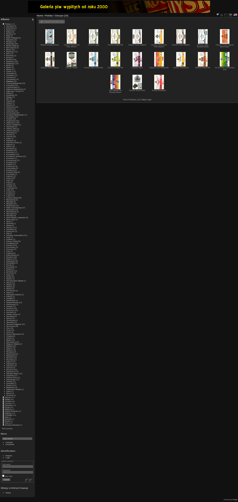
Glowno (9, 105)
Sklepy (8, 493)
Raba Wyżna (11, 255)
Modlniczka (10, 206)
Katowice (10, 140)
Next (144, 99)
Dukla (8, 93)
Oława (8, 225)
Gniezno (9, 109)
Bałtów (9, 32)
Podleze (9, 239)
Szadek (9, 306)
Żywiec (9, 385)
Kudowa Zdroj (11, 172)
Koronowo (10, 158)
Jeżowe (9, 135)
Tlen (8, 328)
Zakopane (10, 364)
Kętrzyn (9, 144)
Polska (7, 24)
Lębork (9, 184)
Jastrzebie (10, 127)
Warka (8, 340)
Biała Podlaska (12, 38)
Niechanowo (11, 212)
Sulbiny (9, 296)
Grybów (9, 119)
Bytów (8, 69)
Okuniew (9, 223)
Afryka (7, 421)
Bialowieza (10, 387)
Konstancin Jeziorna (14, 156)
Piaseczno (10, 231)
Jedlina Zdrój (11, 129)
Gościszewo (11, 113)
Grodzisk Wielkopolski (15, 115)
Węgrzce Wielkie (13, 344)
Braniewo (10, 56)
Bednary (9, 34)
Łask (8, 180)
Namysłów (10, 210)
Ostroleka (10, 229)
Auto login (7, 476)
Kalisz (8, 138)
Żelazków (10, 375)
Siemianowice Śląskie (15, 281)
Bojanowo (10, 52)
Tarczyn (9, 318)
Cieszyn (9, 81)
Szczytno (10, 312)
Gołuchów (10, 111)
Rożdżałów (10, 263)
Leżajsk (9, 186)
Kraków (9, 164)
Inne (6, 423)
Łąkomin (9, 176)
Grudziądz (10, 117)
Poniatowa (10, 243)
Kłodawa (9, 150)
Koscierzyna (11, 160)
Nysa (8, 221)
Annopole (10, 26)
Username (6, 464)
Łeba (8, 182)
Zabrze (9, 362)
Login (8, 458)
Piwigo (235, 499)
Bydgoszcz (10, 63)
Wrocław (9, 358)
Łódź (8, 190)
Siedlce (9, 279)
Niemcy (8, 397)
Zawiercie (10, 372)
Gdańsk (9, 101)
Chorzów (9, 77)
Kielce (8, 146)
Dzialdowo (10, 95)
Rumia (8, 265)
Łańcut (9, 178)
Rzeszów (10, 271)
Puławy (9, 253)
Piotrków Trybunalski (14, 235)
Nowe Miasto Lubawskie (15, 217)
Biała (8, 36)
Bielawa (9, 42)
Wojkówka (10, 356)
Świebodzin (10, 300)
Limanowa (10, 188)
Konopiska (10, 154)
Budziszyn (10, 61)
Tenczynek (10, 326)
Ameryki (8, 419)
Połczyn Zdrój (11, 241)
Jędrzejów (10, 133)
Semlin (9, 277)
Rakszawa (10, 261)
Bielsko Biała (11, 46)
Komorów (10, 152)
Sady (8, 275)
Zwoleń (9, 381)
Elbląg (8, 97)
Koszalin (9, 162)
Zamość (9, 368)
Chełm (8, 71)
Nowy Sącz (10, 219)
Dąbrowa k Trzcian (13, 91)
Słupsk (9, 289)
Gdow (8, 391)
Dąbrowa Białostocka (14, 89)
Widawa (9, 346)
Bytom (8, 67)
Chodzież (10, 75)
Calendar (9, 442)
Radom (9, 259)
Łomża (9, 192)
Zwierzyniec (11, 379)
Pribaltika (8, 415)
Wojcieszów (11, 354)
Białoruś (8, 409)
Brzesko (9, 59)
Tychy (8, 332)
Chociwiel (10, 73)
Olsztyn (9, 227)
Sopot (8, 293)
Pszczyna (10, 249)
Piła (7, 233)
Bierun (8, 393)
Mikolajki (9, 202)
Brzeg (8, 57)
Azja (6, 417)
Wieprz (9, 348)
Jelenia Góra (11, 131)
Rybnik (9, 269)
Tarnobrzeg (10, 320)
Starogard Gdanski (13, 295)
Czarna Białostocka (14, 83)
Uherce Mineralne (13, 334)
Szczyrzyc (10, 310)
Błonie (8, 50)
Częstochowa (11, 87)
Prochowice (10, 247)
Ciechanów (10, 79)
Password (6, 470)
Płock (8, 237)
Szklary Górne (12, 314)
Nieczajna (10, 214)
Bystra (8, 65)
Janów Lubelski (12, 125)
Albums (5, 19)
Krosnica (9, 395)
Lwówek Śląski (12, 198)
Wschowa (10, 360)
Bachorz (9, 30)
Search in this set (53, 21)
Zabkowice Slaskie (13, 389)
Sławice (9, 285)
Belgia (7, 399)
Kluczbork (10, 148)
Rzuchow (10, 273)
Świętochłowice (12, 302)
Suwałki (9, 298)
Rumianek (10, 267)
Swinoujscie (11, 304)
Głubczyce (10, 107)
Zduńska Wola (12, 374)
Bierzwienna (11, 48)
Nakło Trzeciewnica (14, 208)
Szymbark (10, 316)
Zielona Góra (11, 377)
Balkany (8, 413)
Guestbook (10, 444)
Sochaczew (10, 291)
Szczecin (9, 308)
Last (149, 99)
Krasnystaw (10, 168)
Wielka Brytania (11, 411)
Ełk (7, 99)
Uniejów (9, 336)
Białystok (9, 40)
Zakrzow (9, 366)
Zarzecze (10, 370)
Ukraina (8, 401)
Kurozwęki (10, 174)
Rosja (7, 407)
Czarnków (10, 85)
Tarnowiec (10, 322)
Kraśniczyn (10, 166)
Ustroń (9, 338)
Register (9, 456)
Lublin (8, 196)
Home (40, 15)
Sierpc (8, 283)
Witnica (9, 350)
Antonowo (10, 28)
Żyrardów (10, 383)
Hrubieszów (10, 121)
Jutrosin (9, 137)
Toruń (8, 330)
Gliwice (9, 103)
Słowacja (8, 405)
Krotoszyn (10, 170)
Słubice (9, 287)
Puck (8, 251)
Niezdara (9, 216)
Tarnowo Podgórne (13, 324)
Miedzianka (10, 200)
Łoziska (9, 194)
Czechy (8, 403)
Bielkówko (10, 44)
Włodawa (10, 352)
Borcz (8, 54)
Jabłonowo (10, 123)
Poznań (9, 245)
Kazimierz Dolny (12, 142)
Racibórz (9, 257)
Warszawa (10, 342)
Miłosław (9, 204)
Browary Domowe (12, 425)
